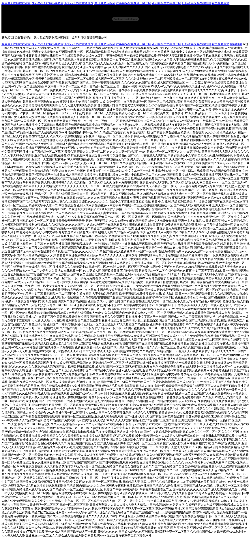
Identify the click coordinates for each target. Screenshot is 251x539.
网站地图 (236, 44)
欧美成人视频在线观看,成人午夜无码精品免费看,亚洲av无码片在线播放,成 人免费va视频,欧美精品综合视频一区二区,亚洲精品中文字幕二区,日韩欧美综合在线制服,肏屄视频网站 (115, 3)
